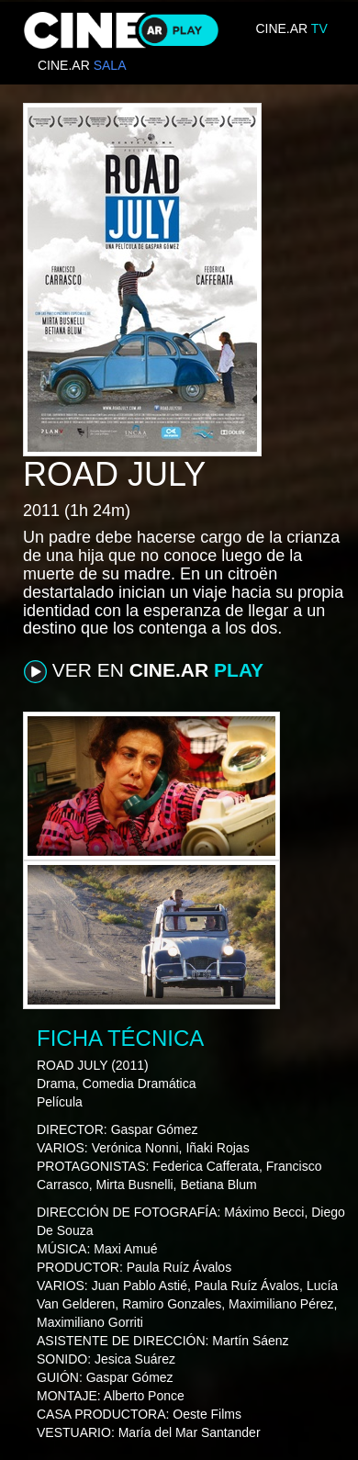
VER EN (143, 671)
